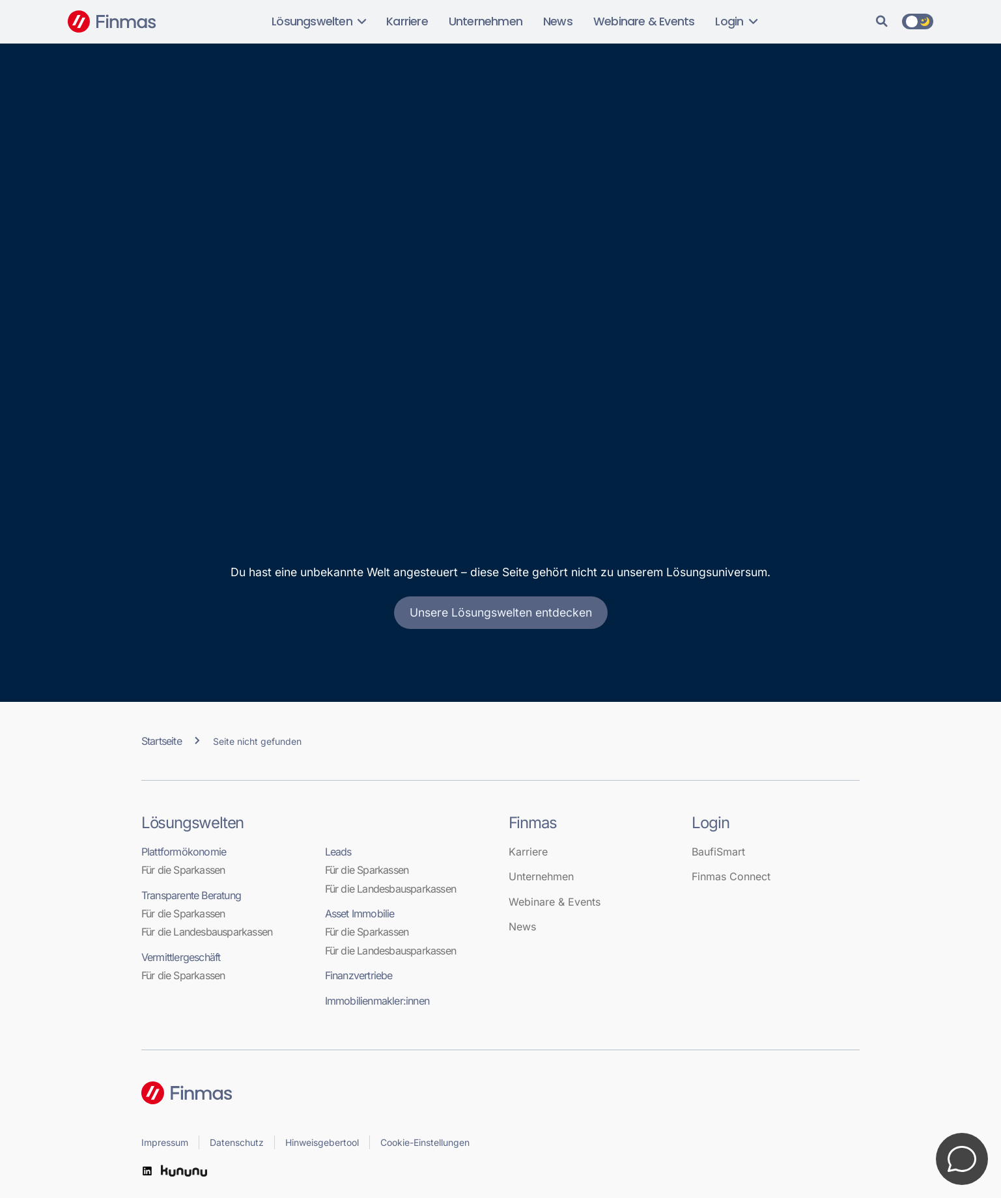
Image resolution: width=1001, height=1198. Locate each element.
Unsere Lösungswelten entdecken (501, 612)
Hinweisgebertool (322, 1142)
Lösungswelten (318, 21)
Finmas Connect (731, 876)
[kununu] (184, 1171)
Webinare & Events (643, 21)
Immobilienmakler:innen (377, 1000)
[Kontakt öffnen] (962, 1159)
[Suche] (882, 21)
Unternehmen (485, 21)
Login (735, 21)
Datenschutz (237, 1142)
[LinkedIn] (147, 1171)
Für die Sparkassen (183, 869)
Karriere (407, 21)
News (557, 21)
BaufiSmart (718, 851)
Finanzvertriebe (359, 975)
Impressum (164, 1142)
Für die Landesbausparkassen (206, 931)
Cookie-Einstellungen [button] (425, 1142)
